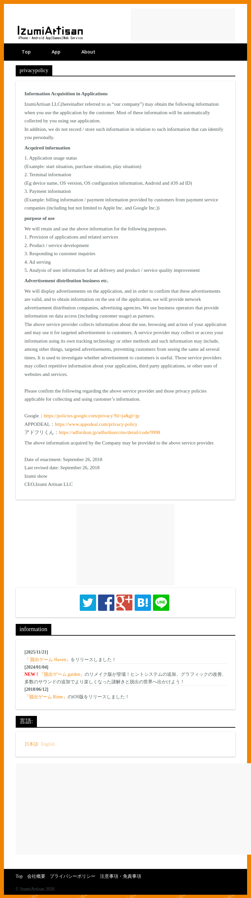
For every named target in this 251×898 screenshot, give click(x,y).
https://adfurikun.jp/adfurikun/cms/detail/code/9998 (109, 432)
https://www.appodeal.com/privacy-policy (96, 424)
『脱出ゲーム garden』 (62, 674)
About (88, 52)
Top (26, 52)
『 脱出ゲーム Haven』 (48, 659)
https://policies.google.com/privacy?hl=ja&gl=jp (92, 415)
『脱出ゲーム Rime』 (46, 696)
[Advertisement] (183, 24)
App (56, 52)
